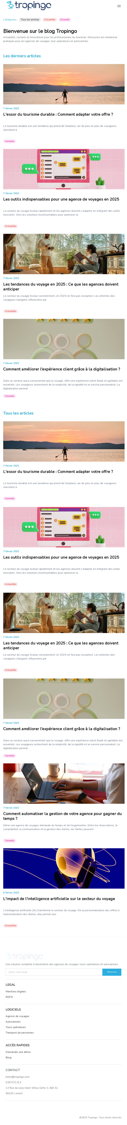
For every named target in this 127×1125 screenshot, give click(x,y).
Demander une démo (18, 1052)
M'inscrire (111, 972)
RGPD (9, 997)
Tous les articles (30, 19)
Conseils (65, 19)
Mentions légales (16, 991)
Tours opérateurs (16, 1027)
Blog (8, 1057)
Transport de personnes (20, 1032)
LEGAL (10, 985)
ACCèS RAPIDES (18, 1045)
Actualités (49, 19)
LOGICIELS (13, 1010)
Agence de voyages (17, 1016)
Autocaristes (13, 1021)
